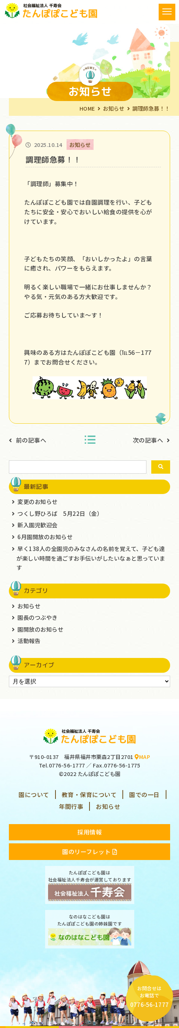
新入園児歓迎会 (37, 525)
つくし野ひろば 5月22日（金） (59, 513)
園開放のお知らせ (40, 629)
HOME (87, 108)
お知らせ (113, 108)
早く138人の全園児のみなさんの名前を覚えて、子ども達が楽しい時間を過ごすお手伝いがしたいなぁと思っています (90, 557)
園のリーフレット (89, 851)
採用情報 (89, 831)
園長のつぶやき (37, 617)
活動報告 (28, 640)
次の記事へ (148, 440)
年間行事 (71, 806)
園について (33, 794)
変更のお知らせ (37, 501)
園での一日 (144, 794)
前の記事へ (31, 440)
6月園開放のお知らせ (44, 537)
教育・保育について (89, 794)
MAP (142, 756)
